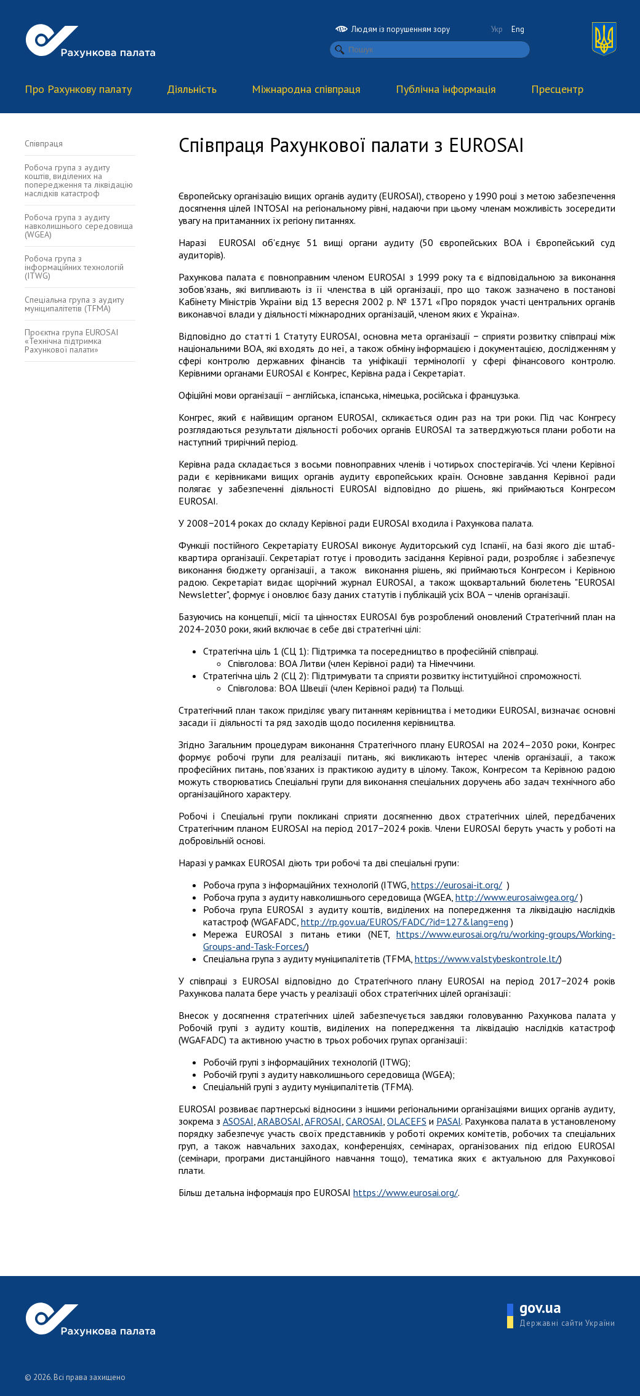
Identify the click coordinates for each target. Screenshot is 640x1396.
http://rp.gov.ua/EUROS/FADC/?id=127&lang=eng (404, 921)
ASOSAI (238, 1121)
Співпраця (44, 143)
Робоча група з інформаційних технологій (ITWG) (74, 267)
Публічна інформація (446, 89)
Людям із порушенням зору (392, 29)
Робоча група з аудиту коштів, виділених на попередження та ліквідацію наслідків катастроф (79, 180)
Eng (517, 29)
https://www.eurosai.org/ (405, 1192)
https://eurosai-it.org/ (456, 885)
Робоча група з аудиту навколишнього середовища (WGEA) (79, 226)
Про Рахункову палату (78, 89)
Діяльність (192, 89)
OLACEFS (406, 1121)
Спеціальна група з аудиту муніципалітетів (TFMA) (74, 304)
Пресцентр (557, 89)
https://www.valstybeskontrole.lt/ (487, 958)
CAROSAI (364, 1121)
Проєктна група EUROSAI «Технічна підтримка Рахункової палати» (71, 341)
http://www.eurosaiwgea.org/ (516, 897)
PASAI (448, 1121)
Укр (497, 29)
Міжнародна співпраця (306, 89)
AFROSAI (323, 1121)
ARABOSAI (279, 1121)
